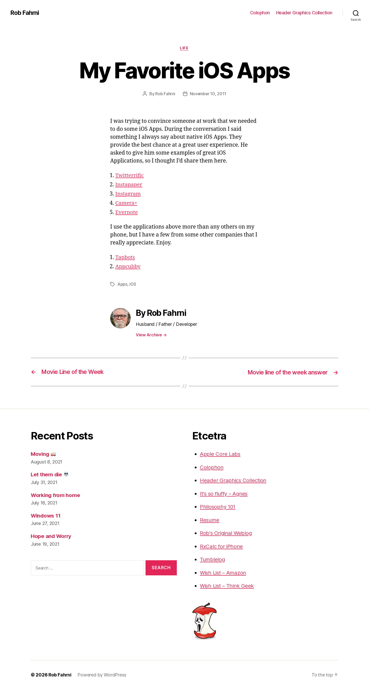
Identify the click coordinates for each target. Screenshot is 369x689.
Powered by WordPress (102, 674)
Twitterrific (130, 175)
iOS (132, 284)
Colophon (260, 12)
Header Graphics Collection (304, 12)
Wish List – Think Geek (228, 586)
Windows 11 (46, 515)
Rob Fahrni (25, 13)
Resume (210, 519)
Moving (44, 454)
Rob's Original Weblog (227, 533)
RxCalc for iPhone (222, 546)
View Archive (151, 334)
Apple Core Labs (220, 454)
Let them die (50, 474)
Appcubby (128, 266)
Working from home (56, 495)
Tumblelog (213, 559)
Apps (122, 284)
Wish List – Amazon (224, 572)
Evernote (127, 212)
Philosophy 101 (218, 506)
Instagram (128, 194)
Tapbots (125, 257)
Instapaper (129, 184)
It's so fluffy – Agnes (225, 493)
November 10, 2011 (208, 93)
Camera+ (126, 203)
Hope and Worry (51, 536)
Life (184, 48)
